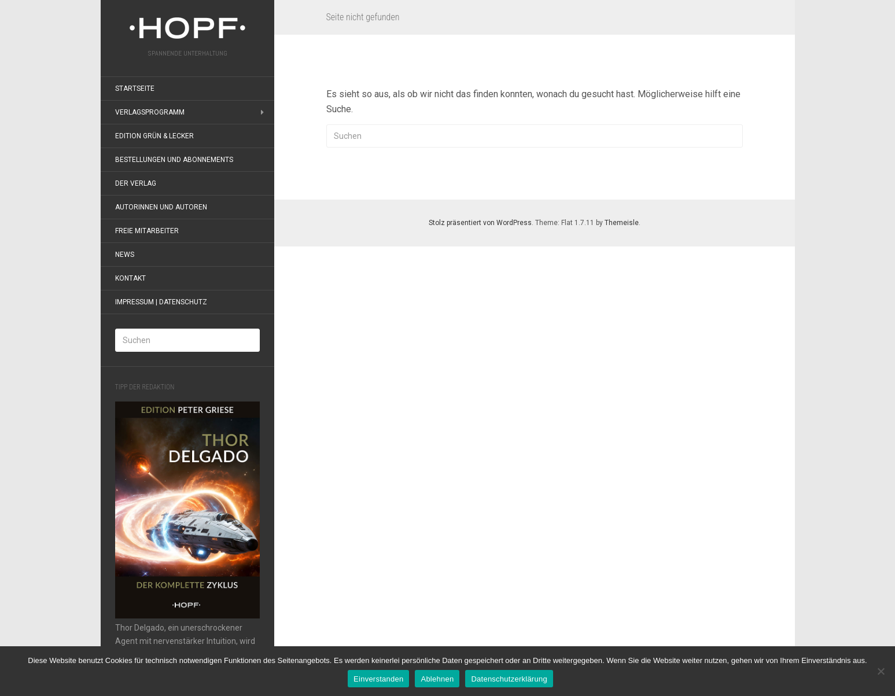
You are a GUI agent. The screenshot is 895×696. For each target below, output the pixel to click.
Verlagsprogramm (150, 112)
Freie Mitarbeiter (147, 231)
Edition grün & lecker (154, 136)
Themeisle (622, 223)
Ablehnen (437, 679)
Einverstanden (378, 679)
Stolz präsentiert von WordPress (480, 223)
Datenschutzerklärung (509, 679)
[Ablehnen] (880, 671)
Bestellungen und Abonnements (174, 160)
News (124, 255)
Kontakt (130, 278)
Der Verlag (135, 183)
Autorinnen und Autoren (161, 207)
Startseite (134, 88)
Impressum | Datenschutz (161, 302)
